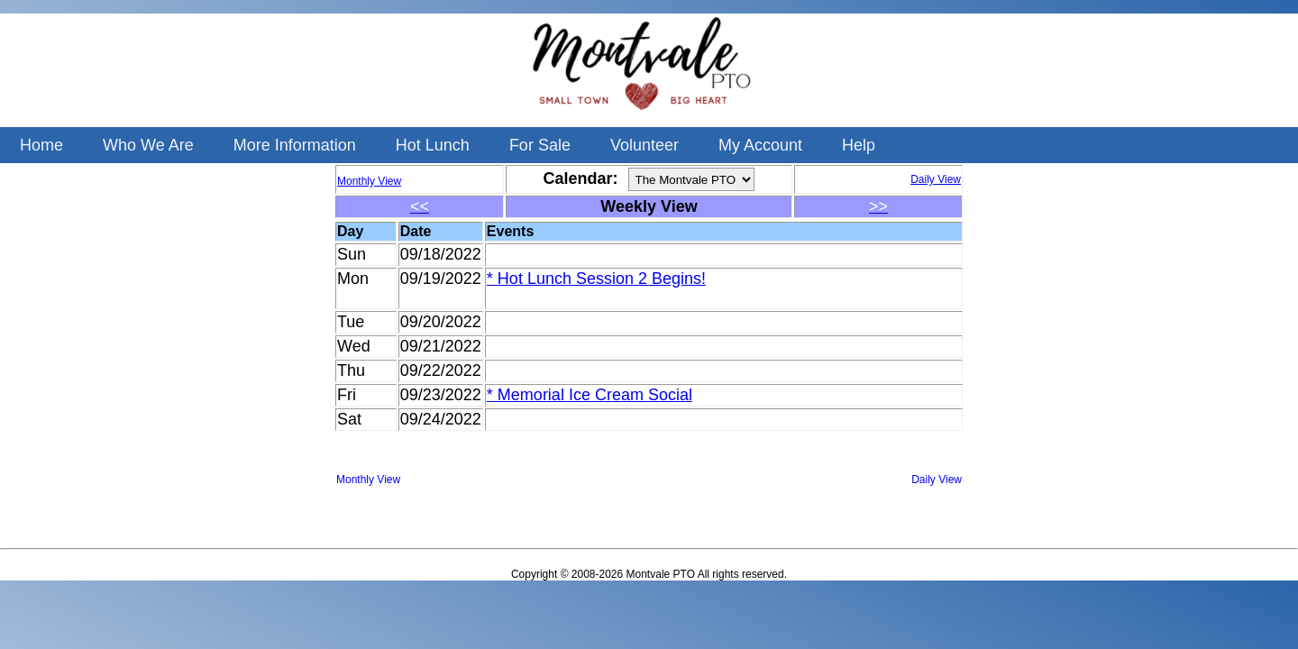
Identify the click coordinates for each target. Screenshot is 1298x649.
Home (41, 145)
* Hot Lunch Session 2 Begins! (596, 279)
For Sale (540, 145)
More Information (294, 145)
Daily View (936, 479)
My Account (760, 145)
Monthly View (368, 479)
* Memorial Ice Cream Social (589, 395)
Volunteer (644, 145)
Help (858, 145)
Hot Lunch (433, 145)
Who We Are (148, 145)
